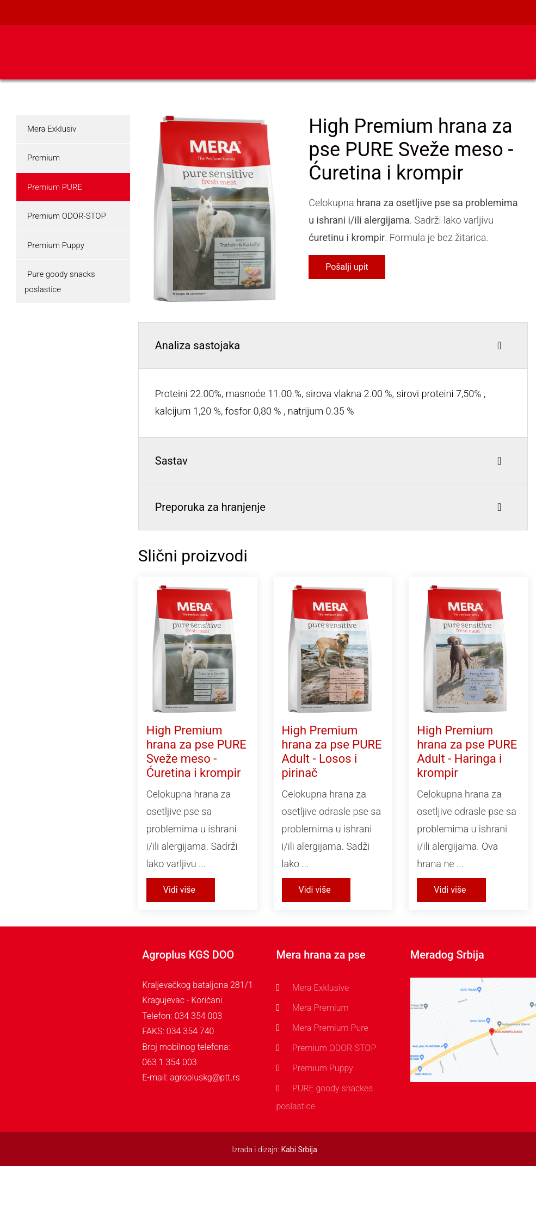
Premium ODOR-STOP (66, 216)
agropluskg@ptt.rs (205, 1077)
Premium (43, 158)
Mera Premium (320, 1008)
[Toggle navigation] (521, 52)
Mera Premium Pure (330, 1028)
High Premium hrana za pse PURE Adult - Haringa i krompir (467, 752)
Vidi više (179, 890)
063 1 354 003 (169, 1062)
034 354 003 (198, 1016)
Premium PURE (54, 187)
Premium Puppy (55, 245)
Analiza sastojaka (197, 345)
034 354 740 (190, 1031)
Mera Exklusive (320, 988)
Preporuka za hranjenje (210, 507)
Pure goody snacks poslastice (59, 281)
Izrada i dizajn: (274, 1149)
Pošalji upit (346, 267)
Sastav (171, 460)
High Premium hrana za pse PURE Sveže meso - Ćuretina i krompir (196, 752)
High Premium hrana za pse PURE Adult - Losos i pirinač (332, 752)
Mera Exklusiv (51, 129)
